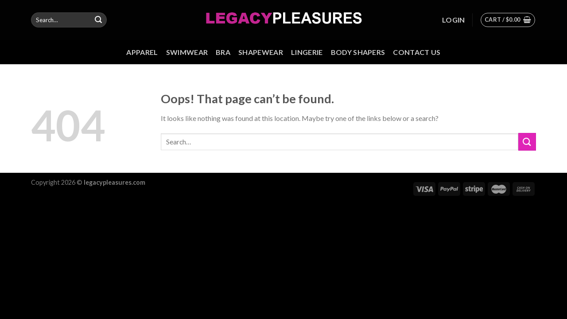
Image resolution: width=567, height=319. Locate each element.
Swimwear (187, 52)
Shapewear (260, 52)
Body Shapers (358, 52)
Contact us (416, 52)
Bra (223, 52)
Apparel (142, 52)
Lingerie (307, 52)
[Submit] (98, 19)
